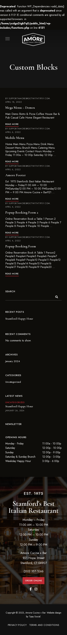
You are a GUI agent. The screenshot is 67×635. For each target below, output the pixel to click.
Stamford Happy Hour (19, 318)
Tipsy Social (34, 616)
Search (10, 291)
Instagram (35, 589)
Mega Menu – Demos (20, 108)
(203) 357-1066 (33, 571)
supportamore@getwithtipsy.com (29, 98)
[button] (34, 580)
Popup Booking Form (20, 246)
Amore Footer (15, 175)
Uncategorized (13, 382)
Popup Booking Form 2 (21, 212)
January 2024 (12, 361)
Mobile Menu (14, 138)
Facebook (31, 589)
